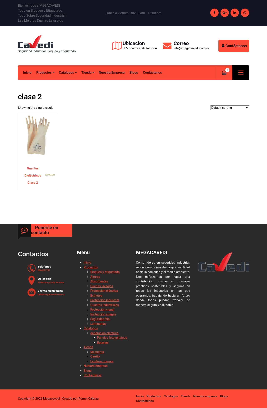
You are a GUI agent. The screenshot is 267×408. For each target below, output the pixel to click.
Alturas (95, 277)
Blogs (134, 73)
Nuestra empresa (112, 73)
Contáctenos (152, 73)
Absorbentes (99, 281)
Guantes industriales (104, 305)
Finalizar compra (101, 361)
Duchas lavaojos (101, 286)
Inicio (27, 73)
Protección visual (102, 309)
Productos (44, 73)
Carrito (95, 356)
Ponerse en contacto (44, 230)
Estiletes (96, 295)
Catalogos (66, 73)
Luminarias (98, 324)
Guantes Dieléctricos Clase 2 (32, 175)
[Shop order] (229, 107)
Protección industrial (104, 300)
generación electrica (104, 333)
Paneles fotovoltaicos (112, 338)
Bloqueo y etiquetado (105, 272)
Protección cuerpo (103, 314)
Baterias (102, 342)
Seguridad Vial (100, 319)
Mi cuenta (97, 352)
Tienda (86, 73)
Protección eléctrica (104, 291)
